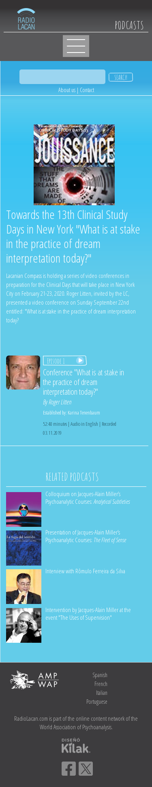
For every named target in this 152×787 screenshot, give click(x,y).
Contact (87, 90)
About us (66, 90)
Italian (101, 693)
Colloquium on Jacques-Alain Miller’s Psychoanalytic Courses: (87, 497)
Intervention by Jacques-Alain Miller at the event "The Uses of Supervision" (88, 613)
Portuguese (96, 701)
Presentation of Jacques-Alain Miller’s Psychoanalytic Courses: (85, 536)
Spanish (99, 675)
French (100, 684)
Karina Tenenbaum (84, 412)
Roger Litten (60, 402)
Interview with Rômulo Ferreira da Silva (85, 571)
